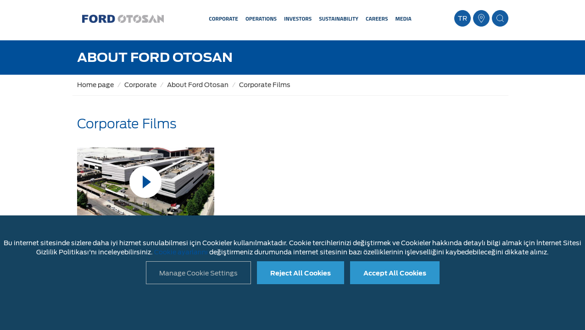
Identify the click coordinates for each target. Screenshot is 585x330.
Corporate (140, 84)
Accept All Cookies (394, 273)
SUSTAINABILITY (338, 18)
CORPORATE (223, 18)
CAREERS (377, 18)
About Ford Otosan (197, 84)
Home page (95, 84)
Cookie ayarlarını (181, 252)
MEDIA (403, 18)
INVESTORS (298, 18)
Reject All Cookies (300, 273)
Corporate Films (264, 84)
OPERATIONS (261, 18)
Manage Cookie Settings (198, 273)
